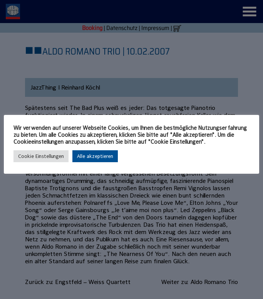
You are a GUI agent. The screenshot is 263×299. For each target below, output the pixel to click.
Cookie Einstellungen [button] (41, 156)
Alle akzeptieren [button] (95, 156)
